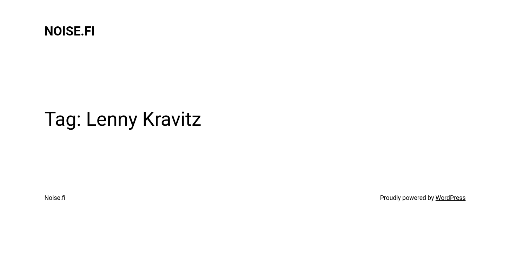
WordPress (451, 197)
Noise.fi (70, 31)
